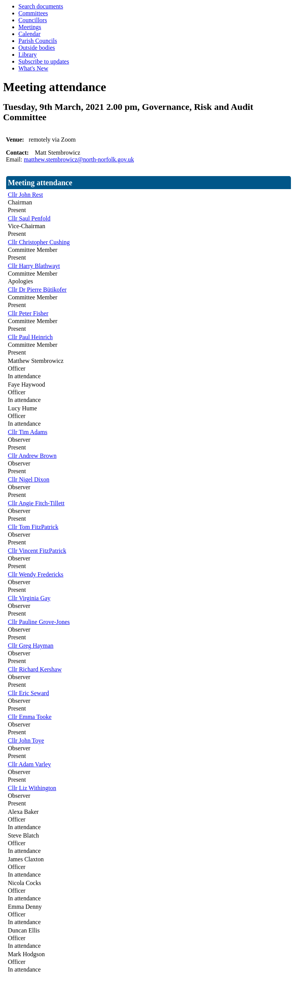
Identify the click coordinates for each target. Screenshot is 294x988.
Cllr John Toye (26, 740)
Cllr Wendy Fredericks (36, 574)
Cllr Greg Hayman (31, 645)
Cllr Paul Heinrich (30, 337)
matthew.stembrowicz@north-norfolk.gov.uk (79, 159)
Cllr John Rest (25, 194)
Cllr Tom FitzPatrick (33, 527)
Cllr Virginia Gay (29, 598)
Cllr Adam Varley (29, 764)
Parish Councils (37, 41)
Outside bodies (36, 47)
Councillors (32, 20)
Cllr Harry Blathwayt (34, 266)
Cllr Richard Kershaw (35, 669)
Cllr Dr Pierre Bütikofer (37, 289)
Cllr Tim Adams (27, 432)
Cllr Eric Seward (28, 693)
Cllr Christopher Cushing (39, 242)
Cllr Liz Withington (32, 788)
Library (27, 54)
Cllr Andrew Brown (32, 455)
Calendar (29, 34)
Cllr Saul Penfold (29, 218)
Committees (33, 13)
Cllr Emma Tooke (30, 717)
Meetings (29, 27)
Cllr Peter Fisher (28, 313)
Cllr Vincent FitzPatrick (37, 550)
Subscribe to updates (43, 61)
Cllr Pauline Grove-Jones (39, 622)
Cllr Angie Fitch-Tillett (36, 503)
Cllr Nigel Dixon (28, 479)
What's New (33, 68)
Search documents (40, 6)
